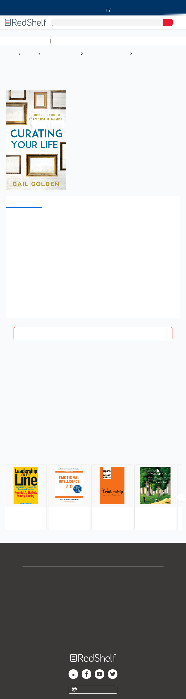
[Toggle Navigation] (177, 22)
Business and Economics (106, 53)
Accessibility (93, 627)
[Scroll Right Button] (181, 497)
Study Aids (65, 41)
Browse (29, 53)
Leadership (144, 53)
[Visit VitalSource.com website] (93, 7)
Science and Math (95, 41)
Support (93, 585)
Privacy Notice (93, 596)
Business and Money (60, 53)
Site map (93, 638)
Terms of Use (93, 606)
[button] (92, 219)
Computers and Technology (138, 41)
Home (11, 53)
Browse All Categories (25, 41)
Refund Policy (93, 617)
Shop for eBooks (93, 574)
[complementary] (93, 488)
